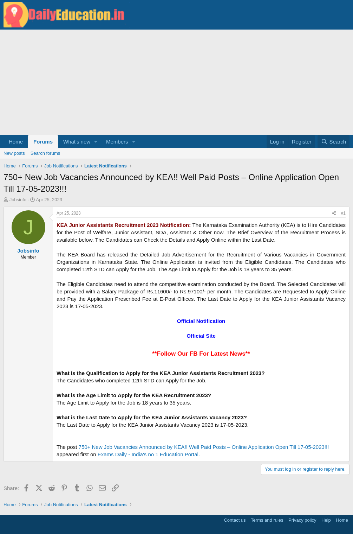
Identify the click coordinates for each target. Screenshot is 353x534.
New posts (14, 153)
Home (16, 142)
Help (326, 520)
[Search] (333, 141)
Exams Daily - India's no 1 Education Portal (148, 454)
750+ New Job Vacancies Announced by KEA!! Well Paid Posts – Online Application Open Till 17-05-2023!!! (204, 447)
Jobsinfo (17, 199)
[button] (96, 141)
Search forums (45, 153)
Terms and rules (267, 520)
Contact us (235, 520)
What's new (76, 142)
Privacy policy (302, 520)
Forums (43, 142)
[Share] (334, 213)
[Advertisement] (176, 82)
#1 (343, 213)
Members (117, 142)
